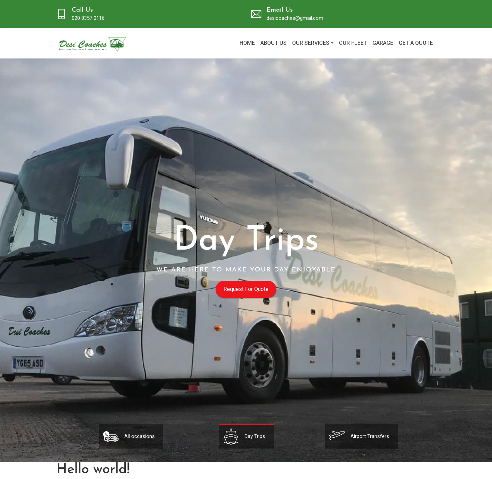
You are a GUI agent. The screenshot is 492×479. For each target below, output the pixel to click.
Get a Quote (416, 43)
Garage (382, 43)
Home (247, 43)
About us (273, 43)
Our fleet (353, 43)
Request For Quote (246, 289)
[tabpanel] (246, 436)
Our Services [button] (310, 43)
